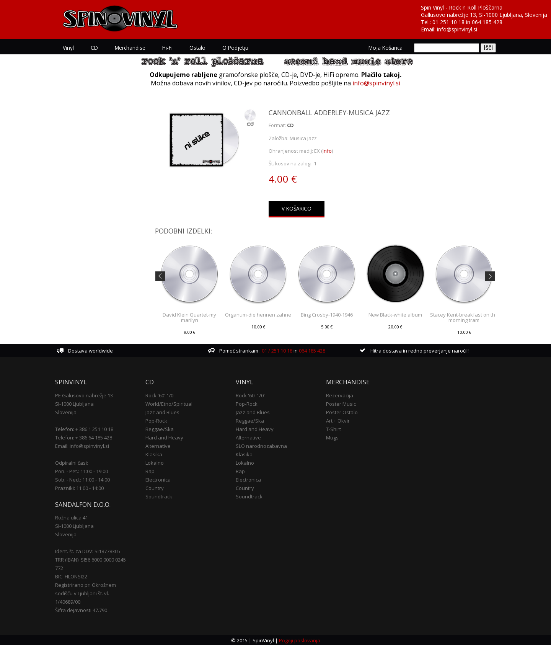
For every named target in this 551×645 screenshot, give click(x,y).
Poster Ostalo (342, 411)
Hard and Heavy (164, 436)
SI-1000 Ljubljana (74, 403)
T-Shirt (333, 428)
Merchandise (130, 47)
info (327, 150)
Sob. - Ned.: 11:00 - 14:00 (82, 478)
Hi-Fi (167, 47)
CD (94, 47)
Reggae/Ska (159, 428)
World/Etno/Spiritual (168, 403)
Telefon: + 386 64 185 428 (83, 436)
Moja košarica (385, 47)
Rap (150, 470)
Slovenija (66, 411)
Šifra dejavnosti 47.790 (81, 609)
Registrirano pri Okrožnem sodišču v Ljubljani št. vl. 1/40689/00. (85, 593)
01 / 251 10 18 (276, 349)
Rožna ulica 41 (71, 517)
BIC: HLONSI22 (71, 576)
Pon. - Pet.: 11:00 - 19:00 (81, 470)
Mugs (332, 436)
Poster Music (341, 403)
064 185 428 (487, 22)
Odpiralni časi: (71, 462)
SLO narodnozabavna (261, 445)
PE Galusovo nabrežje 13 (84, 394)
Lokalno (154, 462)
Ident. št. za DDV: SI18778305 (87, 550)
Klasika (153, 453)
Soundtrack (158, 495)
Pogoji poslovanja (299, 639)
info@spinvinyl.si (457, 29)
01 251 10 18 (448, 22)
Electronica (158, 478)
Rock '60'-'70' (159, 394)
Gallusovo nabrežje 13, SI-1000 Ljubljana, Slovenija (484, 14)
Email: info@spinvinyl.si (82, 445)
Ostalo (197, 47)
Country (154, 487)
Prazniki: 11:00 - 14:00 (79, 487)
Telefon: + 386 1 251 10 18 (84, 428)
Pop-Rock (156, 419)
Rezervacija (339, 394)
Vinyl (68, 47)
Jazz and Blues (162, 411)
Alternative (158, 445)
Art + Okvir (338, 419)
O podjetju (235, 47)
